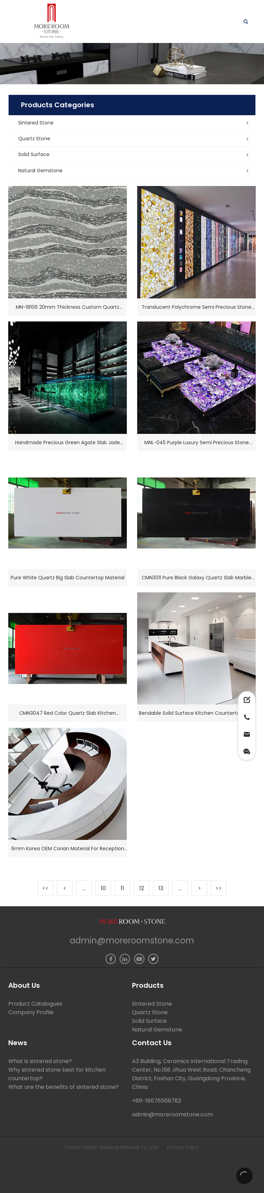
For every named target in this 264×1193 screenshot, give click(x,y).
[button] (132, 123)
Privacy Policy (183, 1147)
